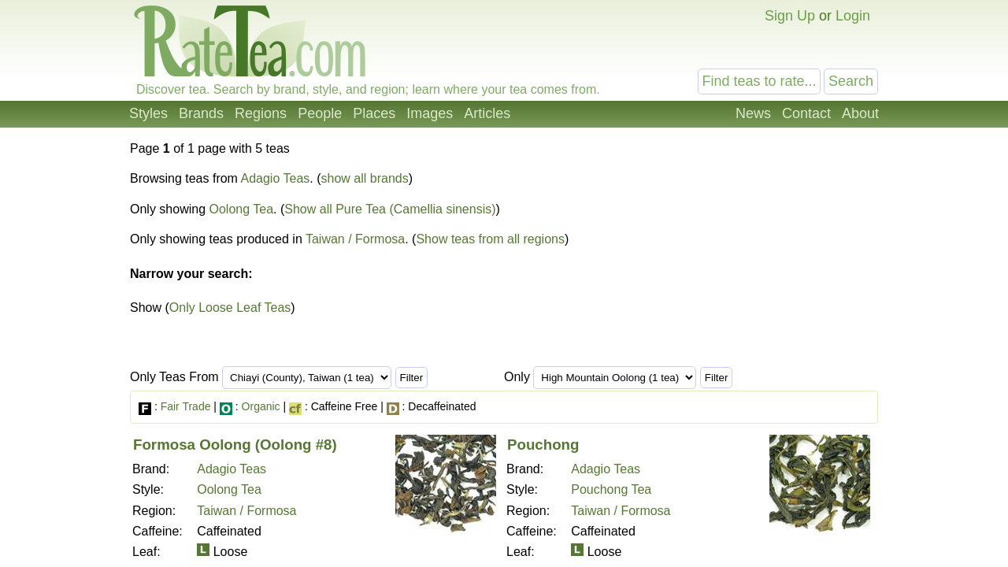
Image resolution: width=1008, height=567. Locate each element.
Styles (148, 113)
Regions (261, 113)
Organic (261, 406)
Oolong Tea (241, 209)
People (320, 113)
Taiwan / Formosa (355, 239)
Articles (487, 113)
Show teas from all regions (490, 239)
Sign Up (790, 16)
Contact (806, 113)
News (753, 113)
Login (853, 16)
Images (429, 113)
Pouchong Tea (611, 489)
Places (374, 113)
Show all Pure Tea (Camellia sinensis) (389, 209)
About (860, 113)
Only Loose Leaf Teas (230, 307)
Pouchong (543, 444)
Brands (201, 113)
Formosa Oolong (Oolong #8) (235, 444)
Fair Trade (186, 406)
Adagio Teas (275, 178)
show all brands (365, 178)
